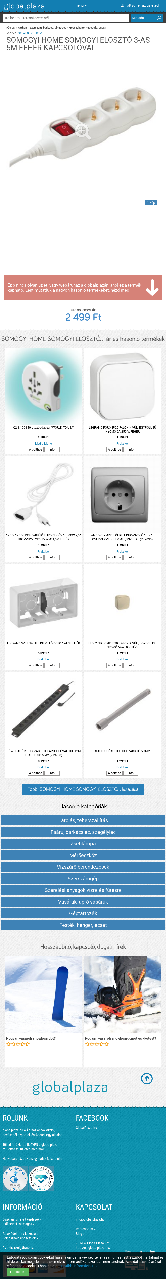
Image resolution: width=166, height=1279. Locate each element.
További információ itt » (79, 1266)
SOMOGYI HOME (31, 33)
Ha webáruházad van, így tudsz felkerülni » (32, 1159)
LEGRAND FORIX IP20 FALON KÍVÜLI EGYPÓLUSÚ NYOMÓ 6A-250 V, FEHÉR (122, 429)
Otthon (22, 27)
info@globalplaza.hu (90, 1219)
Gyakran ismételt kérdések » (22, 1219)
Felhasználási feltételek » (20, 1238)
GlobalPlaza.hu (86, 1128)
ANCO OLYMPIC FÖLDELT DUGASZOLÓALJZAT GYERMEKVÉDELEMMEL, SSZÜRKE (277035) (122, 537)
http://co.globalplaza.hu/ (93, 1248)
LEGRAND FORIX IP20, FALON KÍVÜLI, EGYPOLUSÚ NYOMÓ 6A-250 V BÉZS (122, 645)
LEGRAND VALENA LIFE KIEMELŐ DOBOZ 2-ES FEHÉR (43, 643)
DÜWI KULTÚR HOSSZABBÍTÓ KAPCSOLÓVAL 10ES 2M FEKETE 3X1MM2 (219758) (44, 753)
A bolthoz (35, 449)
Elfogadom (17, 1272)
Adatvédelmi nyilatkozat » (20, 1233)
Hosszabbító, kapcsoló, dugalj (87, 27)
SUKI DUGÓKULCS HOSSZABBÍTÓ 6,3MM (122, 751)
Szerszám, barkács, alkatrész (48, 27)
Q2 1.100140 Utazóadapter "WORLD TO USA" (43, 427)
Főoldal (10, 27)
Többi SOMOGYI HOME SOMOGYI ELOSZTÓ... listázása (83, 789)
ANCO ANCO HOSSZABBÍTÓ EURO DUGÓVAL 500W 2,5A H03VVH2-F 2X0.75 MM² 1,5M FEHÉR (43, 537)
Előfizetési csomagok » (18, 1224)
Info (52, 449)
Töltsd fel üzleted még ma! (25, 1149)
